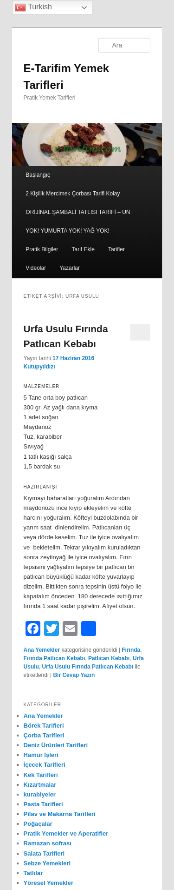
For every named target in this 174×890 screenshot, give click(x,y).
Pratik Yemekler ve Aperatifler (66, 833)
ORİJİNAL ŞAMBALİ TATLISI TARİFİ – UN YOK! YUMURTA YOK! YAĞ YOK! (78, 221)
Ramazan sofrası (47, 843)
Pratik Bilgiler (42, 249)
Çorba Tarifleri (44, 735)
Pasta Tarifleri (43, 804)
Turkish (33, 7)
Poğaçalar (38, 823)
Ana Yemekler (42, 650)
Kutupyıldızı (39, 366)
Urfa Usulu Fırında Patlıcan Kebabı (88, 666)
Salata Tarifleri (44, 853)
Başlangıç (38, 175)
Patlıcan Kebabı (108, 658)
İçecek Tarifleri (44, 764)
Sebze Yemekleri (47, 863)
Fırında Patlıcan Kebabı (54, 658)
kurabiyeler (40, 794)
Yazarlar (69, 268)
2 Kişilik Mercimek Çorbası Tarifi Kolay (73, 193)
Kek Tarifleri (41, 774)
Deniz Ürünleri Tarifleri (56, 745)
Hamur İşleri (41, 754)
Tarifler (116, 249)
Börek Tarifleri (44, 725)
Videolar (36, 268)
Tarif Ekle (82, 249)
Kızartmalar (40, 784)
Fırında (131, 650)
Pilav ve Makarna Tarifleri (60, 813)
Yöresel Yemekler (48, 882)
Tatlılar (33, 873)
